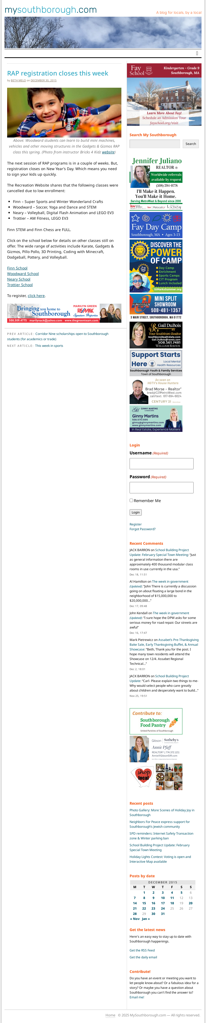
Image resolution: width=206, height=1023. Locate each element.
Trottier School (20, 284)
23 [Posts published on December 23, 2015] (153, 908)
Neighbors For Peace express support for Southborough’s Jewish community (160, 824)
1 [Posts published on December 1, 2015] (144, 892)
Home (110, 1015)
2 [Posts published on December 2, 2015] (153, 892)
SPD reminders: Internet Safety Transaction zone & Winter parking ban (161, 835)
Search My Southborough (153, 134)
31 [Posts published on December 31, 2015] (163, 913)
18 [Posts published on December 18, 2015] (172, 903)
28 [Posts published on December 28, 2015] (135, 913)
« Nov (135, 918)
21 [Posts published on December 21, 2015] (135, 908)
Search (191, 143)
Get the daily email (143, 957)
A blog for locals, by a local (179, 12)
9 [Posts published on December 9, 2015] (153, 898)
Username (149, 453)
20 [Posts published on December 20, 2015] (191, 903)
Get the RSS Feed (142, 950)
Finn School (17, 268)
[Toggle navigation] (197, 53)
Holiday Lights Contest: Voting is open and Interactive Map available (160, 859)
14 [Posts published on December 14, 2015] (135, 903)
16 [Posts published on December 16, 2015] (153, 903)
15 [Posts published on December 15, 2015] (144, 903)
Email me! (137, 997)
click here (36, 295)
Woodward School (23, 273)
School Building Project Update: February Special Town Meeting (159, 552)
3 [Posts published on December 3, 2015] (163, 892)
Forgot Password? (142, 529)
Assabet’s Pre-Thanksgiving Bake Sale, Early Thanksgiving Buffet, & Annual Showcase (164, 644)
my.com (50, 9)
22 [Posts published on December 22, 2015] (144, 908)
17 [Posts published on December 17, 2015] (163, 903)
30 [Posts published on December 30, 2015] (153, 913)
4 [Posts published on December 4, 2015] (172, 892)
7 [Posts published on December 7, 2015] (135, 898)
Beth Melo (18, 80)
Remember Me (147, 500)
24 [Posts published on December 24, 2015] (163, 908)
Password (148, 477)
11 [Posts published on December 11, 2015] (172, 898)
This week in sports (49, 345)
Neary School (18, 279)
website (108, 151)
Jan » (146, 918)
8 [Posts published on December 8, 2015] (144, 898)
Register (136, 524)
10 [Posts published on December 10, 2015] (163, 898)
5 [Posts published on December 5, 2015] (181, 892)
